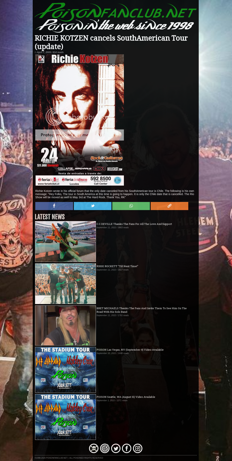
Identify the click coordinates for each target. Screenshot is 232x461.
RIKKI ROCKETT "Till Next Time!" (117, 266)
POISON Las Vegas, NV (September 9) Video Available (130, 349)
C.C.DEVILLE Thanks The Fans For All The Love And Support (134, 224)
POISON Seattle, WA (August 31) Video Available (126, 397)
